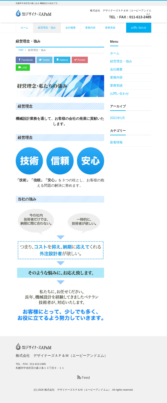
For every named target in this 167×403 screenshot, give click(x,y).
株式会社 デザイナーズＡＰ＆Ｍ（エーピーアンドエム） (77, 389)
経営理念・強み (47, 27)
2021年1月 (117, 118)
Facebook (25, 59)
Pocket (79, 59)
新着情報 (116, 142)
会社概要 (70, 27)
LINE (22, 67)
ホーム (24, 27)
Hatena (62, 59)
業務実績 (110, 27)
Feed (83, 377)
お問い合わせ (138, 27)
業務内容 (90, 27)
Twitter (44, 59)
